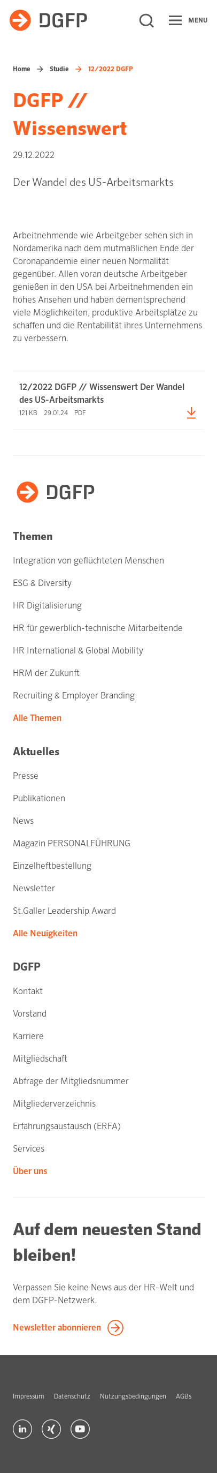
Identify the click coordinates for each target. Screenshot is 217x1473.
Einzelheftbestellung (52, 865)
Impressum (28, 1396)
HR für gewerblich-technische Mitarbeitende (98, 628)
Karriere (28, 1036)
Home (21, 69)
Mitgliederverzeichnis (54, 1103)
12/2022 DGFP (110, 69)
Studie (59, 69)
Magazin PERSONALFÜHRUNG (71, 843)
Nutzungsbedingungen (133, 1396)
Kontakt (28, 991)
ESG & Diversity (42, 583)
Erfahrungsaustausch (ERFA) (67, 1126)
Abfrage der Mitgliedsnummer (71, 1081)
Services (28, 1148)
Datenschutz (72, 1396)
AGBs (183, 1396)
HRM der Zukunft (46, 673)
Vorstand (29, 1013)
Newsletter (34, 888)
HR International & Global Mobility (78, 650)
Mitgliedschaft (40, 1058)
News (23, 820)
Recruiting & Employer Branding (74, 695)
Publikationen (39, 798)
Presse (25, 775)
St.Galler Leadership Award (64, 910)
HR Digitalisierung (47, 605)
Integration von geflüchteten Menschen (88, 560)
